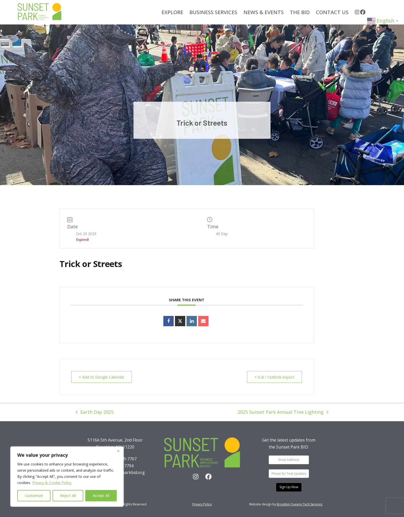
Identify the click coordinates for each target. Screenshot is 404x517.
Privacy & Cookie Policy (51, 482)
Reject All (68, 495)
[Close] (118, 451)
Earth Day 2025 (95, 412)
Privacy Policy (202, 504)
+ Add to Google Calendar (101, 377)
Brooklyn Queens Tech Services (299, 504)
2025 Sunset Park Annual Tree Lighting (283, 412)
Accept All (101, 495)
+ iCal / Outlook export (274, 377)
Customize (34, 495)
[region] (67, 476)
